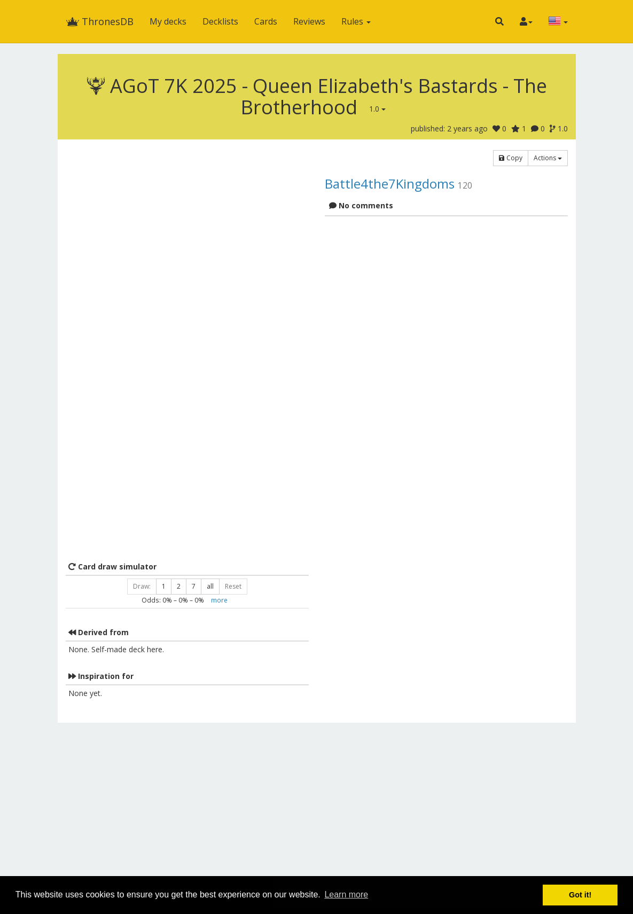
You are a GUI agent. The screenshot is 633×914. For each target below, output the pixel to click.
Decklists (220, 21)
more (219, 600)
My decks (168, 21)
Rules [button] (356, 21)
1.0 (377, 109)
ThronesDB (100, 21)
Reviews (309, 21)
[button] (499, 21)
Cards (265, 21)
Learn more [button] (346, 894)
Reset (233, 586)
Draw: (142, 586)
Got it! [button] (580, 894)
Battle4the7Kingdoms (390, 183)
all (210, 586)
